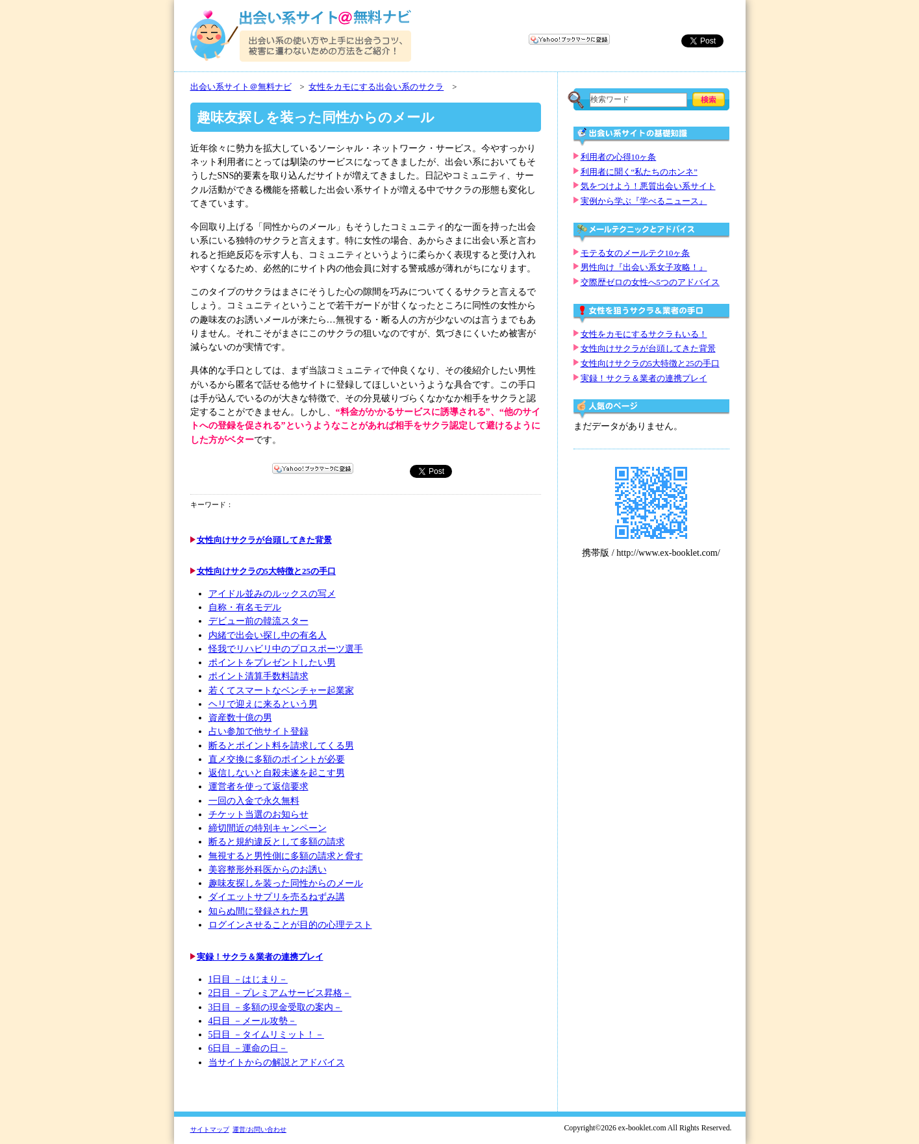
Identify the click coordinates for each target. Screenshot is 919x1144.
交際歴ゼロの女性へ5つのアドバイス (650, 282)
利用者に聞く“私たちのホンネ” (639, 172)
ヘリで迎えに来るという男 (263, 704)
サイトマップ (209, 1129)
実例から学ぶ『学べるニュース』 (644, 201)
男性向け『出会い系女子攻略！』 (644, 267)
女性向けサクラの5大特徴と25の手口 (266, 571)
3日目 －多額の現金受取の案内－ (275, 1007)
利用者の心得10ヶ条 (619, 157)
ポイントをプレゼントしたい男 (272, 662)
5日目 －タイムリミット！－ (266, 1034)
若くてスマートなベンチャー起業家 (281, 690)
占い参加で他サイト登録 (258, 731)
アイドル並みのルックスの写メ (272, 594)
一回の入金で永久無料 (253, 801)
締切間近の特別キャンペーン (267, 828)
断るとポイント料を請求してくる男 (281, 746)
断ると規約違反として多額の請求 (276, 842)
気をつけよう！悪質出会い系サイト (648, 186)
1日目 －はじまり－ (248, 979)
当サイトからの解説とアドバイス (276, 1062)
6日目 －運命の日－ (248, 1048)
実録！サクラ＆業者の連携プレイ (260, 957)
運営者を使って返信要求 (258, 786)
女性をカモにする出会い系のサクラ (376, 87)
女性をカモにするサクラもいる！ (644, 334)
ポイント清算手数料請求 (258, 676)
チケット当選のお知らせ (258, 814)
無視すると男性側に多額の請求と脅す (285, 856)
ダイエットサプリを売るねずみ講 (276, 897)
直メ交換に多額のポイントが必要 (276, 759)
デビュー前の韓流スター (258, 621)
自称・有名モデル (244, 607)
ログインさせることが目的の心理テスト (290, 925)
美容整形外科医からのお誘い (267, 870)
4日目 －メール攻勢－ (252, 1021)
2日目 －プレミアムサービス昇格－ (279, 993)
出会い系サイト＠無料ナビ (241, 87)
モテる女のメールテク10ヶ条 (635, 253)
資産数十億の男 (240, 718)
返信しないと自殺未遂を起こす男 (276, 773)
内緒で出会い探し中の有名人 (267, 635)
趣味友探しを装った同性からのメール (285, 883)
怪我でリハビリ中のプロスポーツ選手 (285, 649)
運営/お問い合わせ (259, 1129)
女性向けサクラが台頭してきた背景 (264, 540)
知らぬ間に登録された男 (258, 911)
